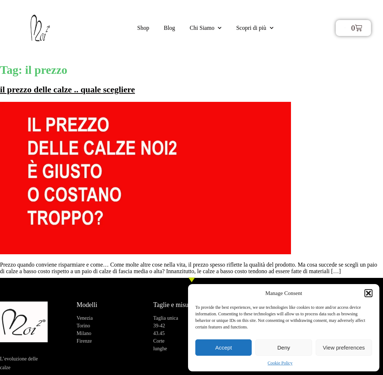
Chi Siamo (205, 27)
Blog (169, 28)
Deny (283, 347)
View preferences (344, 347)
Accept (223, 347)
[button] (368, 293)
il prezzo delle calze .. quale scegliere (67, 89)
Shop (143, 28)
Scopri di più (255, 27)
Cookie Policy (280, 363)
